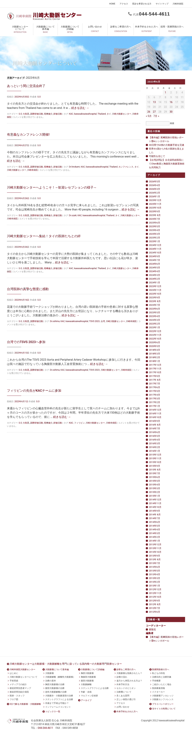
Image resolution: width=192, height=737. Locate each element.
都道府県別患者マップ (20, 688)
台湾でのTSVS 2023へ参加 (26, 342)
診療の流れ (121, 677)
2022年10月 (155, 338)
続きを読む (80, 108)
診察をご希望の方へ (120, 30)
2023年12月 (155, 286)
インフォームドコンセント (58, 707)
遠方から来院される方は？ (129, 680)
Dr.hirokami (74, 167)
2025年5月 (154, 226)
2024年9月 (154, 256)
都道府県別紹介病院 (19, 692)
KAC (71, 114)
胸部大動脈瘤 (87, 673)
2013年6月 (154, 567)
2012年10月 (155, 597)
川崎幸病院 (178, 3)
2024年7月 (154, 260)
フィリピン (79, 423)
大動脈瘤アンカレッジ (162, 695)
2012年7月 (154, 608)
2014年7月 (154, 518)
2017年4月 (154, 394)
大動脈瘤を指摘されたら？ (129, 673)
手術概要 (156, 680)
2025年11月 (155, 204)
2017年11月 (155, 368)
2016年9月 (154, 421)
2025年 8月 (155, 215)
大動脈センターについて (20, 30)
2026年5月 (154, 181)
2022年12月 (155, 331)
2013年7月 (154, 563)
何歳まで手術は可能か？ (57, 703)
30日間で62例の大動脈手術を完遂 (166, 145)
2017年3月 (154, 398)
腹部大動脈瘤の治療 (54, 688)
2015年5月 (154, 481)
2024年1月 (154, 282)
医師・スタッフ (17, 695)
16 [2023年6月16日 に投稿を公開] (171, 102)
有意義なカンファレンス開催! (28, 134)
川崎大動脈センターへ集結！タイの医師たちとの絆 (44, 236)
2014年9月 (154, 510)
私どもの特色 (158, 673)
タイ (109, 114)
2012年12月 (155, 589)
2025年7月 (154, 219)
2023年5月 (154, 312)
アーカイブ (86, 700)
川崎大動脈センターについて (23, 677)
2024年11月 (155, 249)
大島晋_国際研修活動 (33, 114)
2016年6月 (154, 432)
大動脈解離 (86, 684)
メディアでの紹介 (18, 684)
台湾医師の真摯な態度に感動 (28, 289)
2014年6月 (154, 522)
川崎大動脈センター (121, 114)
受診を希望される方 (141, 3)
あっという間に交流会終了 (26, 86)
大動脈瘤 (49, 673)
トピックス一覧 (52, 711)
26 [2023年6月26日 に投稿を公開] (148, 111)
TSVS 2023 (94, 321)
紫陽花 (152, 629)
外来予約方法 (122, 684)
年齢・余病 (86, 692)
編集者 (149, 633)
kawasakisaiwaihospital (85, 114)
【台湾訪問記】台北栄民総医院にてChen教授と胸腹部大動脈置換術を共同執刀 (166, 164)
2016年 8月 (155, 424)
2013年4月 (154, 574)
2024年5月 (154, 267)
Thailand (102, 114)
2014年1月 (154, 540)
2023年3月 (154, 320)
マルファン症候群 (89, 695)
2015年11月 (155, 458)
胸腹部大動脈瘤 (88, 677)
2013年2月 (154, 582)
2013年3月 (154, 578)
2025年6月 (154, 222)
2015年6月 (154, 477)
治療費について (123, 692)
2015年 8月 (155, 469)
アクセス (124, 3)
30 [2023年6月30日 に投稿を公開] (171, 111)
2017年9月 (154, 376)
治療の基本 (50, 680)
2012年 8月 (155, 604)
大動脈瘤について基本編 (45, 30)
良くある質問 (122, 695)
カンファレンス (125, 167)
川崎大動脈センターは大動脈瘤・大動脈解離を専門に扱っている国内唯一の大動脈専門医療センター (66, 663)
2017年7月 (154, 383)
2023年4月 (154, 316)
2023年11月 (155, 290)
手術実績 (14, 680)
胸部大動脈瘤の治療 (54, 684)
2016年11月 (155, 413)
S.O (39, 97)
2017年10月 (155, 372)
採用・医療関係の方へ (172, 30)
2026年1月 (154, 196)
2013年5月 (154, 570)
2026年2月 (154, 192)
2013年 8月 (155, 559)
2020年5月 (154, 346)
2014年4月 (154, 529)
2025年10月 (155, 207)
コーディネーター (156, 625)
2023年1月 (154, 327)
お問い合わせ (95, 30)
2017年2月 (154, 402)
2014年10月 (155, 507)
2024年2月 (154, 278)
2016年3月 (154, 443)
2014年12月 (155, 499)
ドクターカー (158, 692)
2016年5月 (154, 436)
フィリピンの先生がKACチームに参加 (34, 390)
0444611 (154, 14)
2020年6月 (154, 342)
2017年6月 (154, 387)
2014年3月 (154, 533)
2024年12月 (155, 245)
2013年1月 (154, 585)
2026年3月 (154, 189)
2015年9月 (154, 466)
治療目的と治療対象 (161, 677)
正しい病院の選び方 (126, 699)
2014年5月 (154, 525)
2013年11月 (155, 548)
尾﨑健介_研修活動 (53, 114)
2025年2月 (154, 237)
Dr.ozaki (73, 215)
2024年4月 (154, 271)
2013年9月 (154, 555)
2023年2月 (154, 323)
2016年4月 (154, 439)
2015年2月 (154, 492)
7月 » (156, 116)
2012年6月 (154, 611)
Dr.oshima (55, 321)
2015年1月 (154, 495)
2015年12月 (155, 454)
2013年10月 (155, 552)
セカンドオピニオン (126, 688)
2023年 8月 (155, 301)
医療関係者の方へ (160, 669)
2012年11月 (155, 593)
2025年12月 (155, 200)
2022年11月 (155, 335)
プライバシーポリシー (162, 704)
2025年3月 (154, 234)
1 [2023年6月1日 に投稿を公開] (165, 92)
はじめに (14, 673)
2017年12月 (155, 365)
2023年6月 (154, 308)
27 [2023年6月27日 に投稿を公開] (154, 111)
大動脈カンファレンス (162, 699)
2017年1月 (154, 406)
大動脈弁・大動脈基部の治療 (59, 695)
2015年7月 (154, 473)
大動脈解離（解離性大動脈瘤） (60, 677)
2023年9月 (154, 297)
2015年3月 (154, 488)
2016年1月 (154, 451)
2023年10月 (155, 293)
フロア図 (14, 699)
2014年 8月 (155, 514)
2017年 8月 (155, 379)
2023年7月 (154, 305)
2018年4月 (154, 350)
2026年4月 (154, 185)
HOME (112, 3)
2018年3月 (154, 353)
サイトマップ (162, 3)
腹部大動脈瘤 (87, 680)
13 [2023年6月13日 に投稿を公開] (154, 102)
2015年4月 (154, 484)
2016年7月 (154, 428)
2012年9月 (154, 600)
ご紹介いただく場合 (161, 684)
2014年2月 (154, 537)
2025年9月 (154, 211)
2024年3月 (154, 275)
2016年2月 (154, 447)
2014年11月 (155, 503)
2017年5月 (154, 391)
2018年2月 (154, 357)
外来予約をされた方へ (146, 30)
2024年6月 (154, 263)
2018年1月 (154, 361)
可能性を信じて (157, 156)
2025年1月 (154, 241)
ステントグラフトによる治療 (59, 699)
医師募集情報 (158, 688)
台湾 (103, 321)
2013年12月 (155, 544)
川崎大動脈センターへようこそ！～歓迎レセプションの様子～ (52, 187)
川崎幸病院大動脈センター (22, 669)
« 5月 (149, 116)
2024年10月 (155, 252)
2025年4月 (154, 230)
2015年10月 (155, 462)
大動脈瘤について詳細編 (70, 30)
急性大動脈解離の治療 (56, 692)
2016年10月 (155, 417)
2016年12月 (155, 409)
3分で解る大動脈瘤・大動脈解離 (25, 704)
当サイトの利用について (164, 708)
